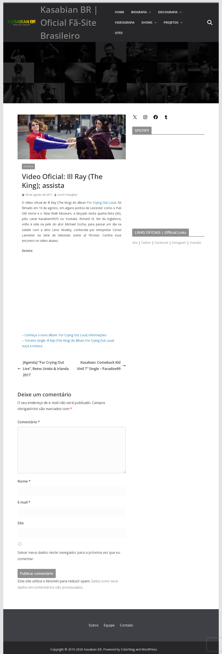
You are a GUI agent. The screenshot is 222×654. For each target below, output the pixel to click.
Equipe (109, 625)
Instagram (179, 243)
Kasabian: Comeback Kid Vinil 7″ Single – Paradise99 (101, 365)
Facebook (161, 243)
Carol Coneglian (67, 195)
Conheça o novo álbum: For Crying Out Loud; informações (65, 335)
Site (21, 523)
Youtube (195, 243)
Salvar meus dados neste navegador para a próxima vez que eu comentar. (69, 555)
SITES (119, 33)
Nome (24, 481)
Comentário (29, 422)
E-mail (24, 502)
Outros (28, 166)
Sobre (93, 625)
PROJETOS (171, 22)
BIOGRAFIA (139, 12)
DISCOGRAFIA (168, 12)
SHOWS (146, 22)
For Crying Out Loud (101, 202)
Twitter (146, 243)
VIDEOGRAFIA (124, 22)
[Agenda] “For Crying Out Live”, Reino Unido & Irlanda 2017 (43, 368)
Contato (126, 625)
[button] (149, 12)
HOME (119, 12)
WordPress (149, 649)
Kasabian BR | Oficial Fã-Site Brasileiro (69, 22)
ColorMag (128, 649)
